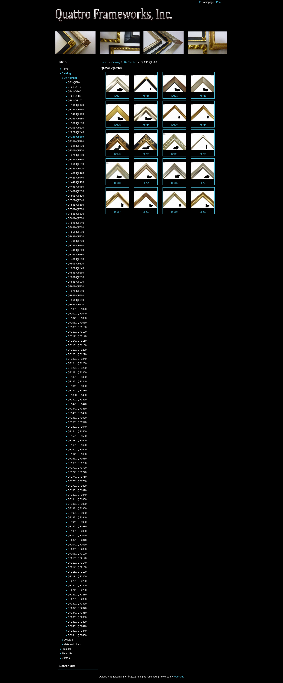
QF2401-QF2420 (77, 626)
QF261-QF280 (76, 141)
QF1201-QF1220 (77, 354)
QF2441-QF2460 (77, 635)
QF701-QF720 (76, 240)
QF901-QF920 (76, 286)
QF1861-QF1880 (77, 503)
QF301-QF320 (76, 150)
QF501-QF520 (76, 195)
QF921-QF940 (76, 290)
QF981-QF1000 (76, 304)
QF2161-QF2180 (77, 571)
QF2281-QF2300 (77, 599)
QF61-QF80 (74, 95)
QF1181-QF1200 (77, 349)
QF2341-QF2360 (77, 612)
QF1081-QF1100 (77, 327)
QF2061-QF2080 (77, 549)
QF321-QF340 (76, 154)
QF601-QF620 (76, 218)
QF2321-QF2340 (77, 608)
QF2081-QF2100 (77, 553)
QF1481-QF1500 (77, 417)
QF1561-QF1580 (77, 435)
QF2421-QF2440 (77, 630)
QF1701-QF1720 (77, 467)
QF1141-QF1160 (77, 340)
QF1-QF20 (74, 82)
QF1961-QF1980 (77, 526)
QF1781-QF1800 (77, 485)
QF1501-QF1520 (77, 422)
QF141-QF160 (76, 114)
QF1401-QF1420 (77, 399)
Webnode (179, 676)
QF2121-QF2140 (77, 562)
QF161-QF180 (76, 118)
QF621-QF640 (76, 222)
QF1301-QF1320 (77, 376)
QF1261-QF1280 (77, 367)
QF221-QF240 (76, 132)
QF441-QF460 (76, 182)
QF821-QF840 (76, 268)
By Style (68, 639)
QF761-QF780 (76, 254)
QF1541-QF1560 (77, 431)
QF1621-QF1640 (77, 449)
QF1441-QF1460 (77, 408)
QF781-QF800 (76, 259)
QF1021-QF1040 (77, 313)
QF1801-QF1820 (77, 490)
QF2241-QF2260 (77, 590)
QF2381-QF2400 (77, 621)
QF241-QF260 (76, 136)
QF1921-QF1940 (77, 517)
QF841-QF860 (76, 272)
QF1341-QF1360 (77, 385)
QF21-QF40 (74, 86)
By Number (130, 62)
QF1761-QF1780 (77, 481)
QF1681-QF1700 (77, 463)
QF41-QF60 (74, 91)
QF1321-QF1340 (77, 381)
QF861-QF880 (76, 277)
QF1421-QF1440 (77, 404)
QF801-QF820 (76, 263)
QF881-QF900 (76, 281)
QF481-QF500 (76, 191)
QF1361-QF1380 (77, 390)
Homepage (208, 2)
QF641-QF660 (76, 227)
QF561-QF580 (76, 209)
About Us (67, 653)
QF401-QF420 (76, 173)
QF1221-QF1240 (77, 358)
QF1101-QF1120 (77, 331)
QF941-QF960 (76, 295)
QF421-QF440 (76, 177)
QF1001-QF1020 (77, 309)
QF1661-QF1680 (77, 458)
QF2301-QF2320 (77, 603)
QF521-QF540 (76, 200)
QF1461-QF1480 (77, 413)
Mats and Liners (73, 644)
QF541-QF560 (76, 204)
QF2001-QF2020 (77, 535)
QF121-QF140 (76, 109)
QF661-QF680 (76, 231)
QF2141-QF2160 (77, 567)
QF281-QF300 (76, 145)
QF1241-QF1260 (77, 363)
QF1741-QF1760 (77, 476)
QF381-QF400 (76, 168)
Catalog (116, 62)
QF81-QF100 (75, 100)
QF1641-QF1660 (77, 454)
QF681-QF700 (76, 236)
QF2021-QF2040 (77, 540)
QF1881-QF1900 (77, 508)
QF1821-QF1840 (77, 494)
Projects (66, 648)
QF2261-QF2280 (77, 594)
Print (218, 2)
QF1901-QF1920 (77, 512)
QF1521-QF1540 (77, 426)
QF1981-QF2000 (77, 531)
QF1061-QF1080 (77, 322)
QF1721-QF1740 (77, 472)
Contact (66, 657)
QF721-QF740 (76, 245)
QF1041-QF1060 (77, 318)
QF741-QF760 (76, 250)
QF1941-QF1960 (77, 521)
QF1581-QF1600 (77, 440)
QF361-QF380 (76, 164)
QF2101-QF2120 (77, 558)
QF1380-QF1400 (77, 395)
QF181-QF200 (76, 123)
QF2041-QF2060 (77, 544)
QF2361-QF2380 (77, 617)
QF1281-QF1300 (77, 372)
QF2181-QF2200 (77, 576)
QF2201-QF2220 (77, 580)
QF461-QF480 (76, 186)
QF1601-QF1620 (77, 445)
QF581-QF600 (76, 213)
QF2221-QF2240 (77, 585)
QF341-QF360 (76, 159)
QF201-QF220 (76, 127)
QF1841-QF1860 (77, 499)
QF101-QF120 (76, 105)
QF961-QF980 (76, 300)
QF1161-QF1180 (77, 345)
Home (104, 62)
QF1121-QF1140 (77, 336)
